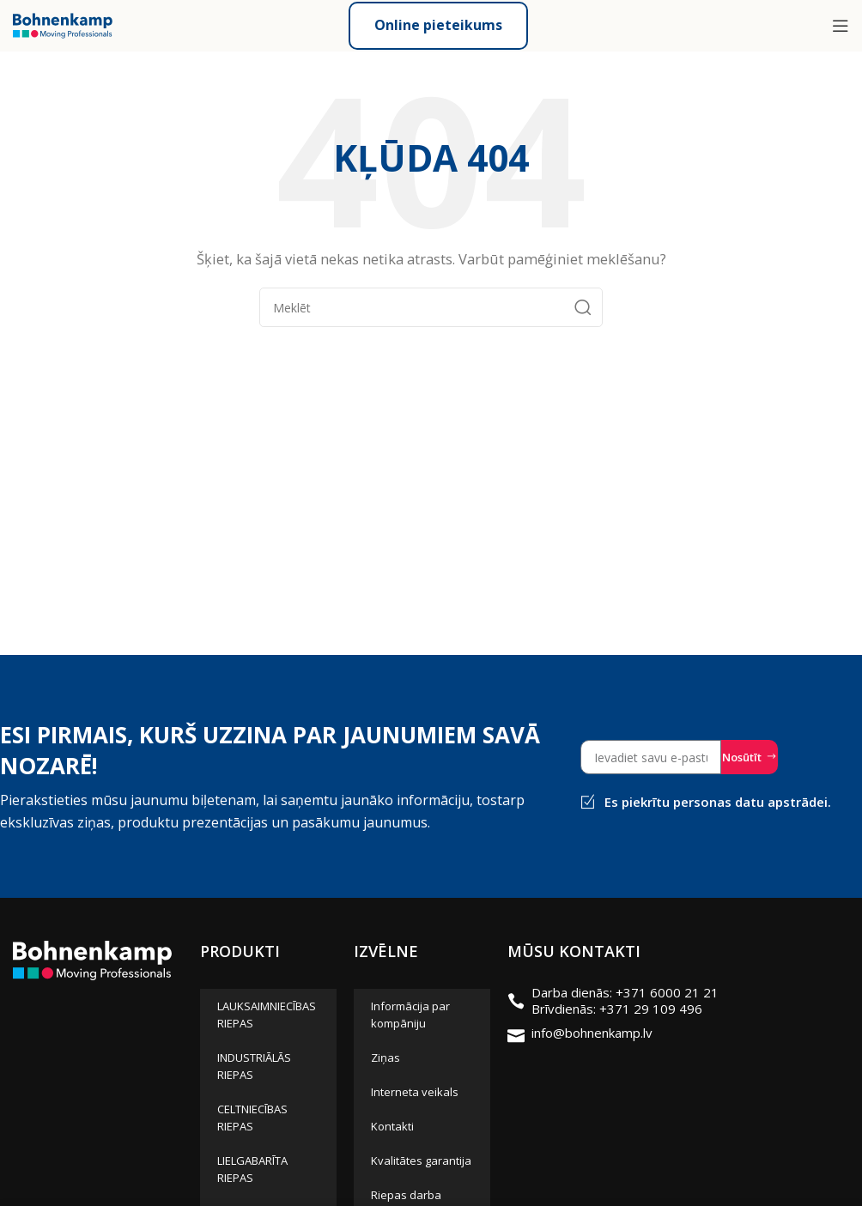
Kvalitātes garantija (421, 1160)
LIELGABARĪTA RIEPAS (252, 1169)
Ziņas (385, 1057)
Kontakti (392, 1126)
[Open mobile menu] (840, 26)
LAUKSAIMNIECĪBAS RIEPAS (266, 1014)
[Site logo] (62, 24)
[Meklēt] (431, 307)
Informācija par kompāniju (410, 1014)
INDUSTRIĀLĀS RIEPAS (254, 1066)
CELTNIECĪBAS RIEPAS (252, 1117)
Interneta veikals (414, 1092)
